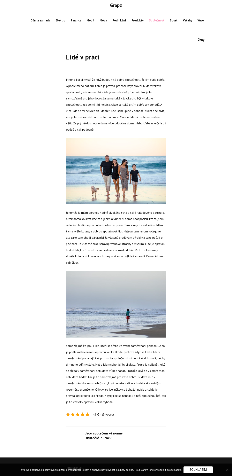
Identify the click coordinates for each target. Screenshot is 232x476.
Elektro (60, 20)
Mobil (90, 20)
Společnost (156, 20)
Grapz (116, 5)
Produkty (137, 20)
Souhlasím (198, 470)
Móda (103, 20)
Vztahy (187, 20)
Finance (76, 20)
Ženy (201, 40)
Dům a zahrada (40, 20)
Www (201, 20)
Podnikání (119, 20)
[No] (227, 470)
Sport (173, 20)
